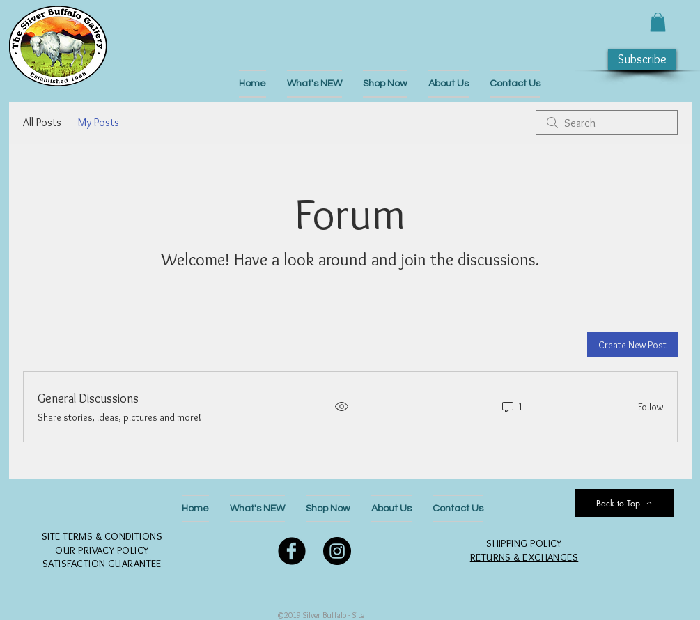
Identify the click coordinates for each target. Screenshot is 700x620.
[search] (607, 122)
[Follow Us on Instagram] (337, 551)
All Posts (42, 122)
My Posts (98, 122)
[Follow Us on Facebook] (292, 551)
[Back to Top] (624, 503)
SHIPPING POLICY (524, 543)
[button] (658, 22)
